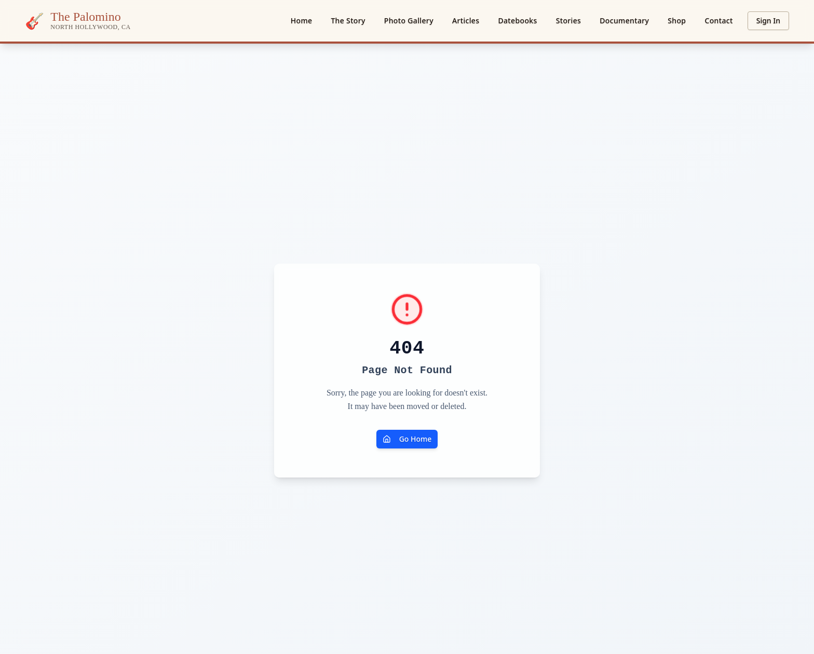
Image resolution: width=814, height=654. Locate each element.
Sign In (768, 20)
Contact (718, 20)
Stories (568, 20)
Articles (466, 20)
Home (302, 20)
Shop (677, 20)
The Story (348, 20)
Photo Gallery (408, 20)
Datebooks (517, 20)
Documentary (624, 20)
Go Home (407, 439)
